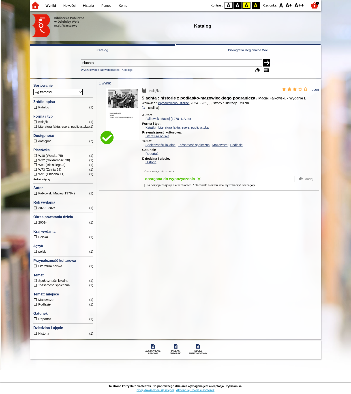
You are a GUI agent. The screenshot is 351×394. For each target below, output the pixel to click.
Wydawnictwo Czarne (173, 103)
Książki (151, 127)
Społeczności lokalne (161, 145)
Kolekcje (127, 69)
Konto (123, 5)
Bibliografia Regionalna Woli (248, 50)
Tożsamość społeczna (194, 145)
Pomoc (106, 5)
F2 (299, 5)
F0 (281, 5)
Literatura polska (157, 136)
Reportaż (152, 153)
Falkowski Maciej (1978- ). (168, 119)
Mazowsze (220, 145)
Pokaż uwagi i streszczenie (159, 171)
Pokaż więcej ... (43, 179)
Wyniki (51, 5)
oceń (315, 89)
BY (255, 5)
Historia (88, 5)
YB (246, 5)
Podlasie (236, 145)
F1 (289, 5)
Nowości (69, 5)
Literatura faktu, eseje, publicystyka (183, 127)
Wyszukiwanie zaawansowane (100, 69)
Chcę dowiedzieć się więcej (155, 390)
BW (237, 5)
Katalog (102, 50)
